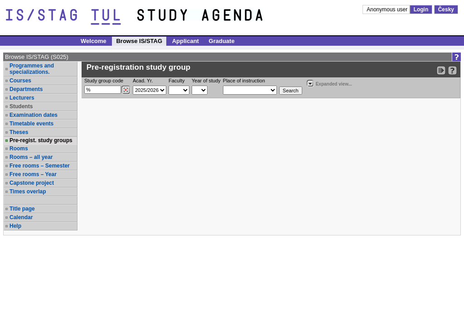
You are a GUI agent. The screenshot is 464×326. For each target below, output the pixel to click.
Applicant (185, 41)
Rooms (19, 148)
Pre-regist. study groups (41, 140)
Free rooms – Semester (40, 166)
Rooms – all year (31, 157)
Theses (19, 132)
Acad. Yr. (143, 80)
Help (15, 226)
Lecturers (22, 98)
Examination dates (34, 115)
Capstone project (32, 183)
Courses (20, 80)
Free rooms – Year (33, 174)
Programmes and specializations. (32, 68)
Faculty (176, 80)
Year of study (206, 80)
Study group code (103, 80)
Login (421, 9)
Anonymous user (388, 9)
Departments (26, 89)
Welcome (93, 41)
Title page (22, 209)
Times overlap (28, 191)
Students (21, 106)
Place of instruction (244, 80)
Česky (446, 9)
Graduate (222, 41)
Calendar (21, 217)
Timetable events (31, 123)
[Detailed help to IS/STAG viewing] (452, 70)
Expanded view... (329, 83)
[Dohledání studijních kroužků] (125, 90)
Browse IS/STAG (139, 41)
